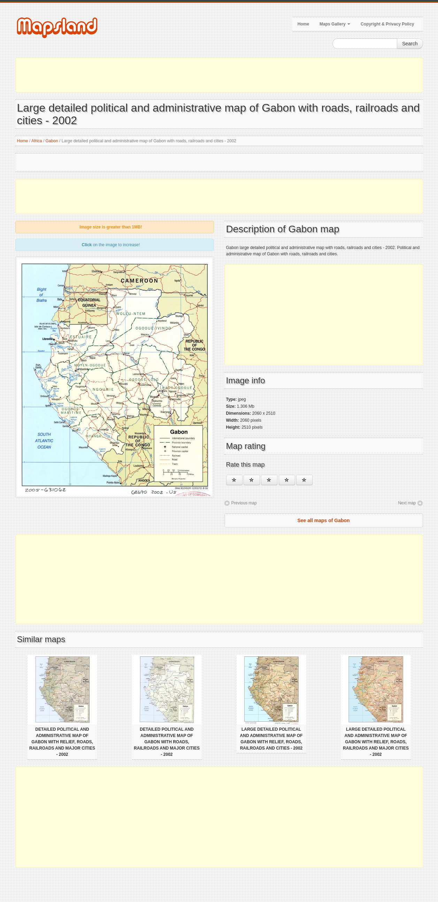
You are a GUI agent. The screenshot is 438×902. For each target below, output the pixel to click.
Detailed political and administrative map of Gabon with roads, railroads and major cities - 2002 (167, 742)
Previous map (244, 503)
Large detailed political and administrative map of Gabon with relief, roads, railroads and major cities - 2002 (376, 742)
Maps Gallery (335, 24)
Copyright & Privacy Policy (387, 24)
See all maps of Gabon (323, 520)
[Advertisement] (219, 75)
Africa (36, 140)
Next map (407, 503)
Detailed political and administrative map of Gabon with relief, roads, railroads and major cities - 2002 (62, 742)
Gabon (52, 140)
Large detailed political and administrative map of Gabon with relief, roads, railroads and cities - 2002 (271, 739)
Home (303, 24)
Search (409, 43)
